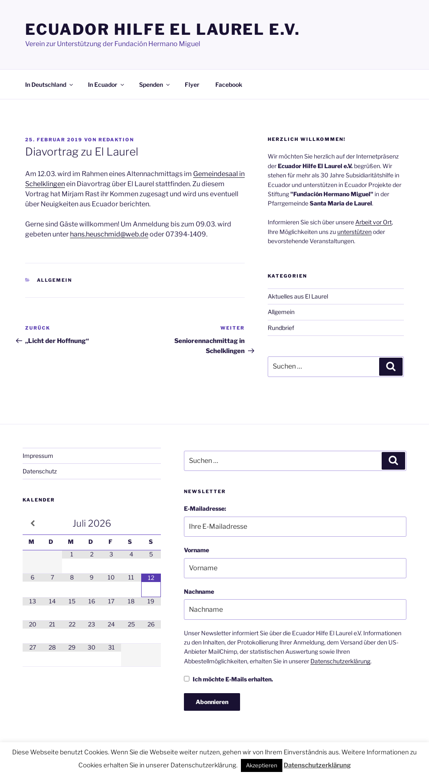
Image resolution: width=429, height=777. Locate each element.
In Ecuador (106, 84)
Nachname (199, 591)
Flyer (192, 84)
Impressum (38, 455)
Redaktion (116, 140)
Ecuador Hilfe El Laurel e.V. (162, 29)
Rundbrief (281, 327)
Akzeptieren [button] (261, 765)
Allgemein (54, 280)
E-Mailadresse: (205, 508)
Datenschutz (40, 471)
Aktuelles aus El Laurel (298, 296)
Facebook (228, 84)
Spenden (155, 84)
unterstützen (354, 231)
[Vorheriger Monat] (32, 523)
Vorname (196, 550)
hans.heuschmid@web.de (109, 234)
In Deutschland (49, 84)
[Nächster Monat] (151, 523)
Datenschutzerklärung (340, 661)
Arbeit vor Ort (373, 222)
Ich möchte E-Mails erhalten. (228, 679)
